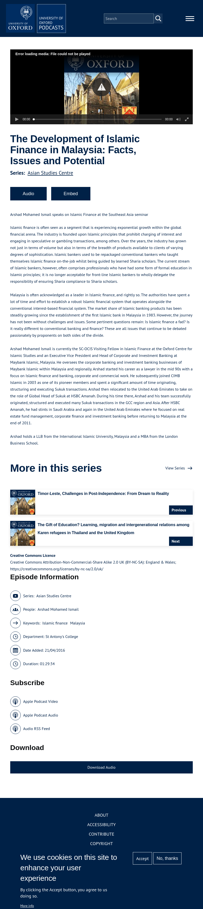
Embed (71, 193)
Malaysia (77, 622)
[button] (101, 87)
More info (27, 906)
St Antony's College (61, 636)
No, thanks (167, 858)
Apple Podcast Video (40, 701)
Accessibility (101, 824)
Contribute (101, 834)
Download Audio (101, 767)
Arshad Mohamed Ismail (58, 609)
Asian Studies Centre (50, 172)
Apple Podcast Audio (40, 715)
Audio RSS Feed (36, 728)
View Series (175, 467)
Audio (28, 193)
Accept (142, 858)
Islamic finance (54, 622)
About (101, 815)
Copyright (101, 843)
